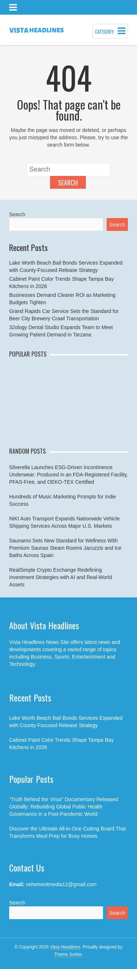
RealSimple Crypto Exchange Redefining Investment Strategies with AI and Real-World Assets (60, 577)
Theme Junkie (67, 954)
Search (68, 182)
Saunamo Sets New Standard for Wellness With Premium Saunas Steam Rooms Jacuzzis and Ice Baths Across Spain (65, 548)
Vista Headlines (65, 947)
